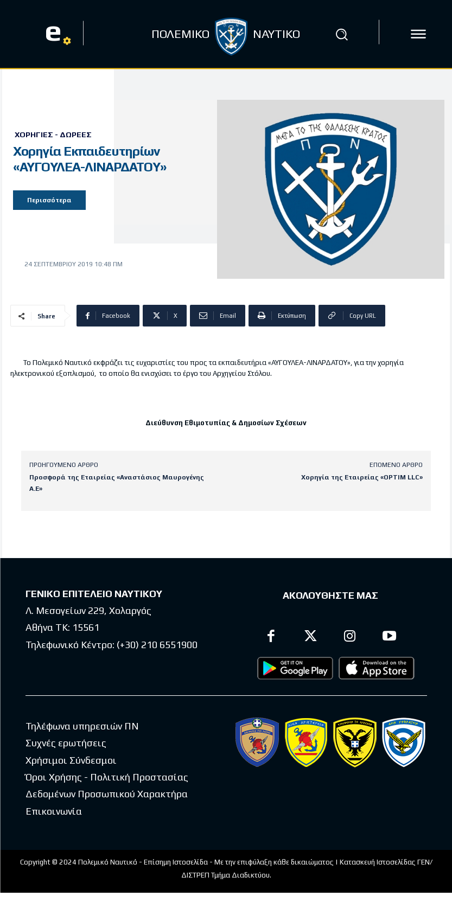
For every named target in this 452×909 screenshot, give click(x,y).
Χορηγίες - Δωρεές (53, 134)
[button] (342, 34)
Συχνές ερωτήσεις (66, 741)
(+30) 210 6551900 (157, 642)
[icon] (418, 34)
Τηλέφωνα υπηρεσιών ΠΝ (82, 723)
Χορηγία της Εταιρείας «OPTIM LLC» (362, 477)
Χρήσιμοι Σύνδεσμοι (71, 758)
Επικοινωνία (54, 809)
